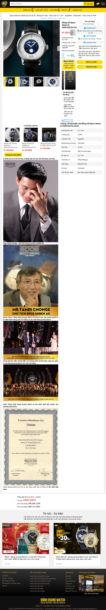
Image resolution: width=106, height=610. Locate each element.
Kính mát (68, 578)
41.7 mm (81, 130)
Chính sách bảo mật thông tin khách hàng (43, 578)
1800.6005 (68, 55)
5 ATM (80, 135)
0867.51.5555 (34, 507)
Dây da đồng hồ (70, 581)
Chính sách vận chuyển (37, 591)
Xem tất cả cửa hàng (91, 593)
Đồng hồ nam (52, 18)
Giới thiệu (5, 576)
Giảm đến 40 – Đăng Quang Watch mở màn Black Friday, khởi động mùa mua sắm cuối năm (77, 558)
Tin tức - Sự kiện (53, 513)
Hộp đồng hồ (69, 588)
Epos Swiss (62, 18)
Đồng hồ (68, 576)
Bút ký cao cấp (70, 586)
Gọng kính (68, 583)
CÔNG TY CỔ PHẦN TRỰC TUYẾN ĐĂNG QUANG (52, 606)
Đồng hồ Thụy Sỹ (71, 591)
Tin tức (8, 551)
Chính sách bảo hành (36, 586)
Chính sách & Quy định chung (39, 576)
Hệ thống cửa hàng (8, 581)
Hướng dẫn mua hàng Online (11, 583)
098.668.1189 (34, 503)
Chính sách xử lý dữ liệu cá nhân (40, 581)
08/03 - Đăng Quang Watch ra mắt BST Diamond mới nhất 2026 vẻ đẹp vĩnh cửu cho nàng (24, 558)
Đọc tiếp (7, 564)
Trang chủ (43, 18)
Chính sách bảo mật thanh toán (40, 583)
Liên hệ (4, 586)
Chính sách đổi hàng (36, 588)
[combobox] (89, 23)
